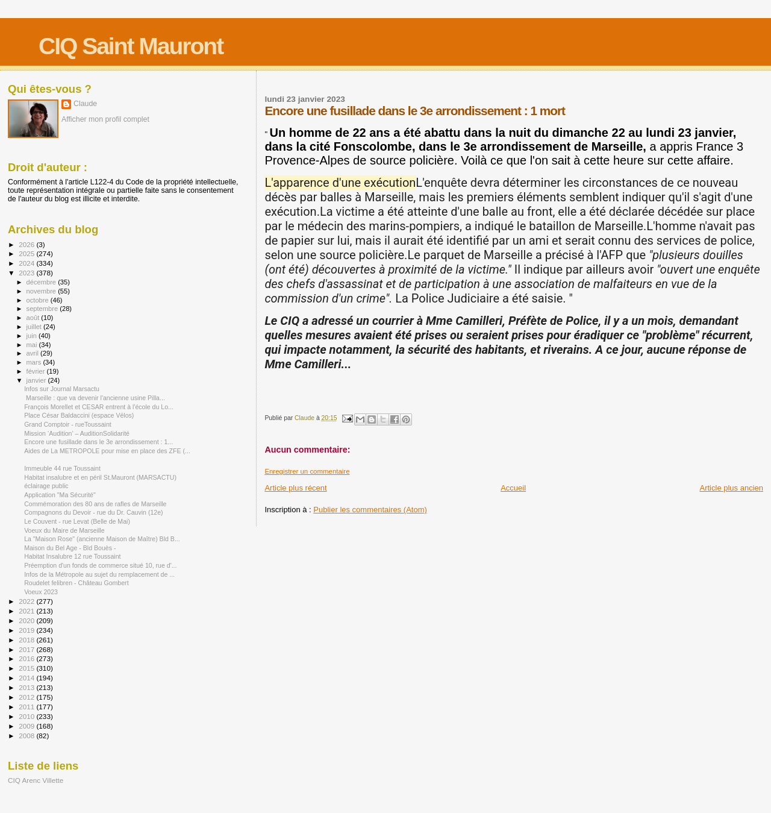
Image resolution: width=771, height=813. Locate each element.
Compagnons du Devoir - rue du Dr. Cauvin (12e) (93, 512)
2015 (27, 668)
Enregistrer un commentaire (306, 471)
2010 (27, 716)
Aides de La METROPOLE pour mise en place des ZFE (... (107, 450)
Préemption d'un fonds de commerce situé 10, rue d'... (100, 565)
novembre (42, 291)
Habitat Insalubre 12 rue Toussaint (72, 556)
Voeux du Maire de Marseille (64, 530)
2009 (27, 726)
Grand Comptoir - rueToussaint (67, 424)
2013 (27, 687)
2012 (27, 697)
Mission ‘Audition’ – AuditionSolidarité (77, 433)
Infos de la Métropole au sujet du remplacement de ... (99, 574)
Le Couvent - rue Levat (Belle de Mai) (77, 521)
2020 (27, 620)
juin (33, 335)
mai (33, 344)
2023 (27, 273)
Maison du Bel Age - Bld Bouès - (70, 547)
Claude (85, 103)
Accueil (513, 487)
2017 (27, 649)
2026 (27, 244)
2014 (27, 678)
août (34, 317)
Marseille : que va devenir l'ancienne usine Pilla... (94, 397)
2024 (27, 263)
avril (34, 353)
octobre (39, 300)
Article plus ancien (732, 487)
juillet (35, 326)
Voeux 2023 (41, 591)
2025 (27, 253)
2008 (27, 735)
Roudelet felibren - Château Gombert (76, 582)
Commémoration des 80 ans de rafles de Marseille (95, 503)
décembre (42, 282)
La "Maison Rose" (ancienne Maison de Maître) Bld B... (102, 538)
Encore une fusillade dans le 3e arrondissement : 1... (98, 441)
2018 (27, 640)
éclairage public (46, 485)
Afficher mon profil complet (105, 119)
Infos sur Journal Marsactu (61, 388)
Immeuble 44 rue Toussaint (62, 468)
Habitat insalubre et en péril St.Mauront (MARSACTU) (100, 477)
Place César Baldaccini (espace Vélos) (79, 415)
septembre (43, 308)
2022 (27, 601)
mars (35, 362)
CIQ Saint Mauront (131, 46)
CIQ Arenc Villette (35, 780)
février (37, 371)
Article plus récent (295, 487)
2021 (27, 611)
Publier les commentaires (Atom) (370, 509)
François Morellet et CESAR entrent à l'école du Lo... (98, 406)
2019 (27, 630)
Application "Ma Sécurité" (60, 494)
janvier (37, 380)
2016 (27, 658)
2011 (27, 707)
